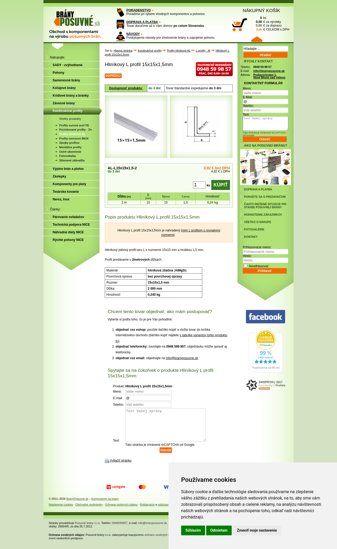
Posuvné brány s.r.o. (88, 529)
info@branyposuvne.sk (182, 358)
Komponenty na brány (105, 505)
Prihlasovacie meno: (257, 247)
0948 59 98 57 (262, 66)
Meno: (247, 88)
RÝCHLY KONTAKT (258, 61)
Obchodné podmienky (89, 510)
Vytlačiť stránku (120, 467)
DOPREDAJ (113, 75)
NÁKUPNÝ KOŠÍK (261, 10)
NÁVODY (133, 34)
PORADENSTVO (138, 10)
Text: (246, 114)
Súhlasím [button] (193, 530)
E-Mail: (247, 97)
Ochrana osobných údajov (121, 510)
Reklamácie (147, 510)
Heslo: (247, 256)
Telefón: (248, 106)
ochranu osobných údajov (160, 541)
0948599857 (119, 529)
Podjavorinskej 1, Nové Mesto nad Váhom (269, 76)
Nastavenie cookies (61, 510)
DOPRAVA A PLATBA (142, 22)
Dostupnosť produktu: (126, 88)
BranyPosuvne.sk (77, 505)
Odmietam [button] (218, 530)
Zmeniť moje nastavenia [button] (257, 530)
